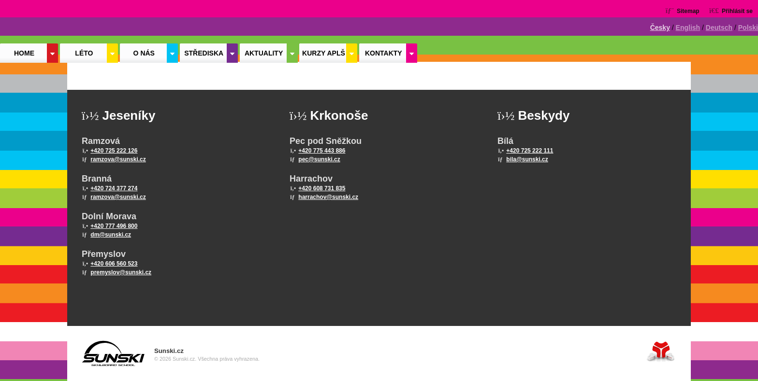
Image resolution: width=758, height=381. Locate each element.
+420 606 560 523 (113, 263)
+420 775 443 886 (321, 150)
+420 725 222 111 (529, 150)
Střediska (203, 53)
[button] (731, 10)
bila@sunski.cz (527, 159)
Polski (748, 27)
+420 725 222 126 (113, 150)
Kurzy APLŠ (323, 53)
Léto (84, 53)
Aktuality (264, 53)
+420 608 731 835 (321, 188)
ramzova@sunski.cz (118, 159)
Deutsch (719, 27)
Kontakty (383, 53)
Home (43, 23)
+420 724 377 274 (113, 188)
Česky (660, 27)
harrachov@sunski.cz (328, 197)
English (688, 27)
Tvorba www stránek (660, 351)
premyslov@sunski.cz (120, 272)
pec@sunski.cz (319, 159)
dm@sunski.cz (110, 234)
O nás (144, 53)
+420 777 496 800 (113, 226)
